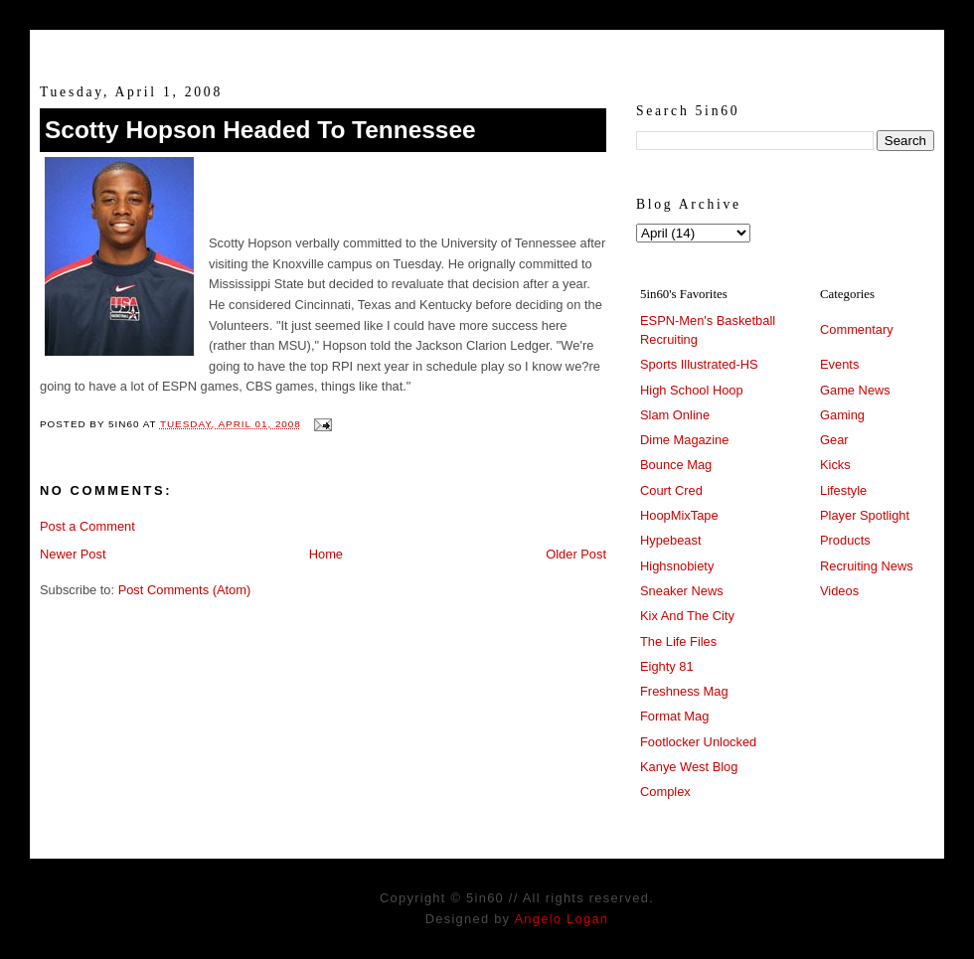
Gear (834, 439)
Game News (855, 390)
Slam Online (675, 414)
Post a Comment (87, 526)
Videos (839, 590)
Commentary (856, 329)
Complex (665, 791)
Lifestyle (843, 490)
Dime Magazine (684, 439)
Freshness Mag (684, 691)
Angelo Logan (561, 918)
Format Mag (674, 716)
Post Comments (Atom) (184, 589)
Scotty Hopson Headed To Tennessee (260, 129)
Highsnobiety (677, 566)
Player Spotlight (864, 515)
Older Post (576, 554)
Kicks (835, 464)
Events (839, 364)
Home (326, 554)
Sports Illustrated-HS (699, 364)
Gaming (842, 414)
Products (845, 540)
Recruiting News (866, 566)
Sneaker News (682, 590)
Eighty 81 (667, 666)
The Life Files (678, 641)
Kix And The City (687, 615)
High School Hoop (691, 390)
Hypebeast (670, 540)
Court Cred (671, 490)
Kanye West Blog (688, 766)
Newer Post (72, 554)
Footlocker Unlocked (698, 741)
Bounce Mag (676, 464)
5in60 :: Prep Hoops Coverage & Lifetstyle (487, 48)
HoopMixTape (679, 515)
